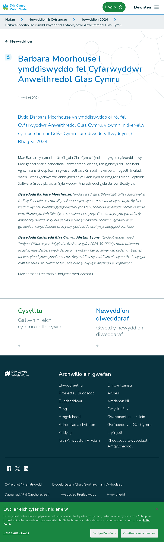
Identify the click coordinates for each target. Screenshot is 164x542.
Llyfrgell (114, 432)
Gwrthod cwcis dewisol (139, 535)
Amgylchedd (70, 416)
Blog (63, 408)
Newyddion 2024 (94, 19)
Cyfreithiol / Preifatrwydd (23, 484)
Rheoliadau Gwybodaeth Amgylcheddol (128, 443)
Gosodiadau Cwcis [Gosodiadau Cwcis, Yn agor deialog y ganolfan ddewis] (16, 535)
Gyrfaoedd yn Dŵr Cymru (129, 424)
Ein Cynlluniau (119, 385)
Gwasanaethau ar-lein (126, 416)
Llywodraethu (71, 385)
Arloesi (113, 393)
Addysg (65, 432)
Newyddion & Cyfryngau (48, 19)
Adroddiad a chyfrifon (77, 424)
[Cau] (157, 511)
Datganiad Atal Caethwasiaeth (27, 494)
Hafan (10, 19)
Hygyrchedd (116, 494)
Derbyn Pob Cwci (104, 535)
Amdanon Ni (118, 401)
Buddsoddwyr (70, 401)
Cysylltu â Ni (118, 408)
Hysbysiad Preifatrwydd (78, 494)
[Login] (114, 7)
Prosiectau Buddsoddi (77, 393)
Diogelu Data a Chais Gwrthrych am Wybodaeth (87, 484)
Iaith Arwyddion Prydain (79, 440)
